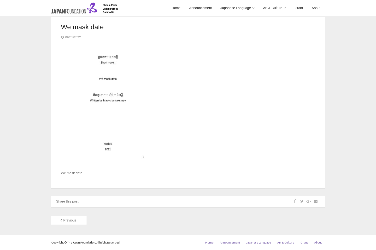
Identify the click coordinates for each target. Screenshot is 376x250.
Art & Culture (285, 242)
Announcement (230, 242)
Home (209, 242)
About (318, 242)
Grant (304, 242)
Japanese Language (258, 242)
